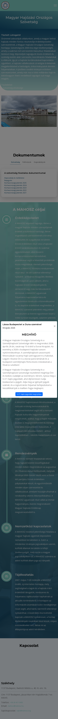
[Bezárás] (54, 326)
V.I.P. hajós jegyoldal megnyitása (29, 394)
